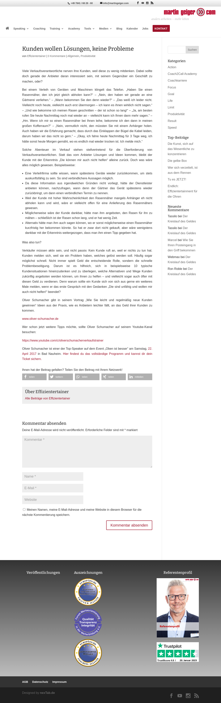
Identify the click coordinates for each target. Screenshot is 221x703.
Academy (74, 28)
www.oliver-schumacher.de (40, 318)
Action (172, 67)
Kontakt (161, 28)
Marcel (172, 240)
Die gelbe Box (177, 160)
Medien (103, 28)
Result (172, 121)
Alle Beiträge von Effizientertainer (47, 398)
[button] (34, 377)
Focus (172, 87)
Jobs (145, 28)
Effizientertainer (36, 56)
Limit (171, 107)
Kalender (132, 28)
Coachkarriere (177, 80)
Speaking (19, 28)
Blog (119, 28)
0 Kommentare (57, 56)
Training (55, 28)
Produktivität (88, 56)
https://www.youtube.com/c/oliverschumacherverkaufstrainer (63, 340)
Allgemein (73, 56)
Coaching (39, 28)
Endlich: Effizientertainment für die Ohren (182, 191)
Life (170, 100)
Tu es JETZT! (177, 179)
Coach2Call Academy (182, 73)
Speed (172, 127)
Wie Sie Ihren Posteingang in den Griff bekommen (182, 245)
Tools (87, 28)
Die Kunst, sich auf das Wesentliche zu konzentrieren (181, 149)
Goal (171, 94)
